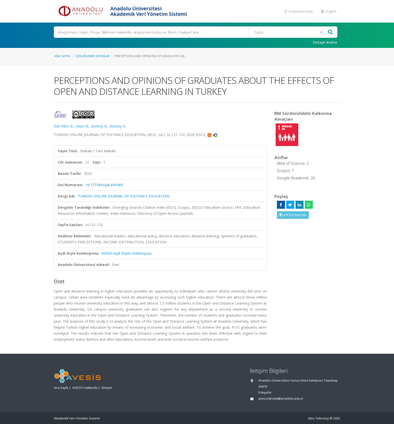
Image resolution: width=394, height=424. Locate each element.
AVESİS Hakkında (84, 388)
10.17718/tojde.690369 (104, 184)
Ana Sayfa (62, 56)
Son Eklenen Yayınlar (92, 56)
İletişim (107, 388)
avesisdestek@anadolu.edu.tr (280, 398)
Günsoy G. (118, 126)
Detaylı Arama (325, 42)
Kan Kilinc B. (64, 126)
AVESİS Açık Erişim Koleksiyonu (127, 253)
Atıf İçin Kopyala (293, 215)
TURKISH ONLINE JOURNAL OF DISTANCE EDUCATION (123, 196)
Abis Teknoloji (318, 418)
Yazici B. (82, 126)
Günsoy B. (99, 126)
